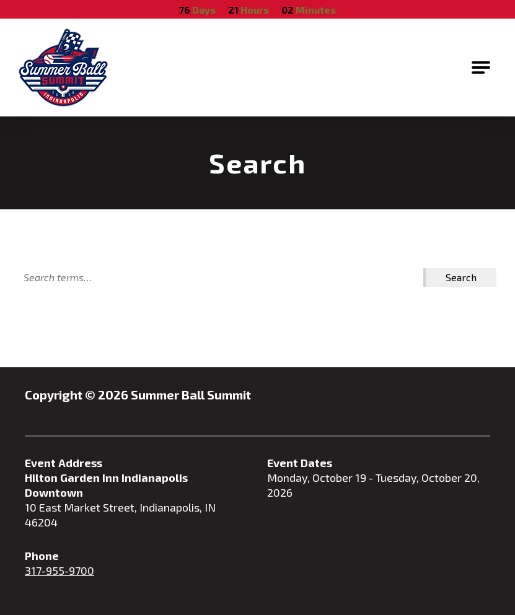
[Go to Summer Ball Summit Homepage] (63, 67)
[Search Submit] (461, 277)
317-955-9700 (59, 570)
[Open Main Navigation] (480, 67)
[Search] (221, 277)
